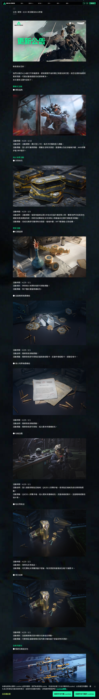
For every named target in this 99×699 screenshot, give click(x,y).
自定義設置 (6, 694)
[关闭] (95, 686)
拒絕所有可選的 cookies (84, 694)
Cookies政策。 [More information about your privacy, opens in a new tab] (62, 689)
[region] (49, 690)
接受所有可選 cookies (62, 694)
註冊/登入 (92, 3)
